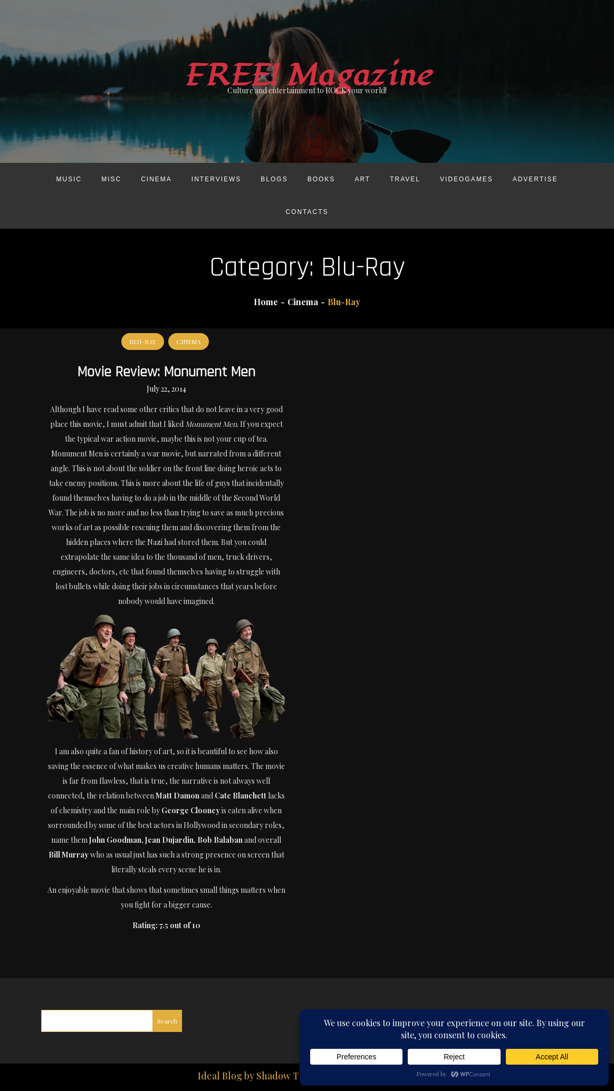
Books (321, 179)
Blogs (274, 179)
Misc (111, 179)
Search (167, 1021)
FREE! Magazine (307, 75)
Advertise (535, 179)
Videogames (466, 179)
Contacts (306, 212)
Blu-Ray (142, 341)
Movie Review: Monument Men (166, 372)
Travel (405, 179)
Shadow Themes (292, 1075)
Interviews (216, 179)
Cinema (156, 179)
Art (362, 179)
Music (69, 179)
